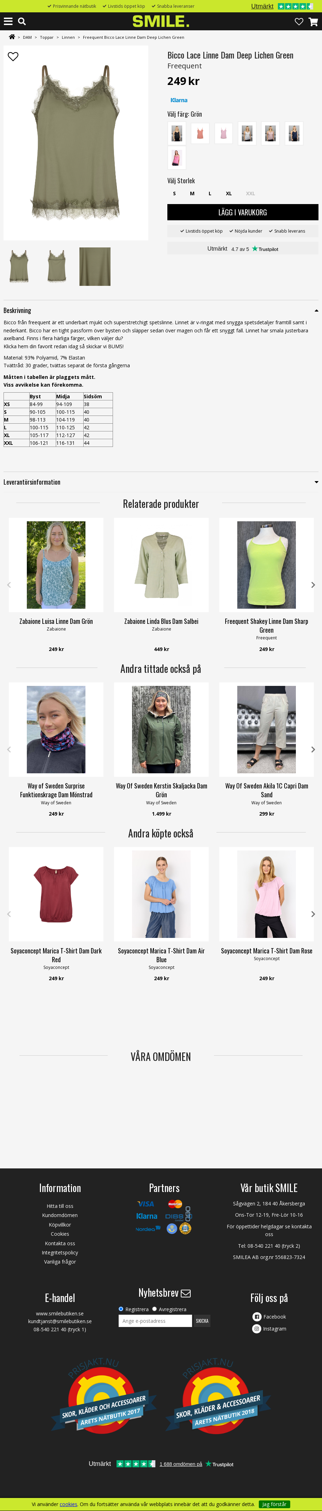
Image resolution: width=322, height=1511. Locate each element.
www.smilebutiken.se (60, 1313)
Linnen (68, 37)
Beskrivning (17, 310)
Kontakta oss (60, 1243)
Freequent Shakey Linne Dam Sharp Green (266, 625)
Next (313, 585)
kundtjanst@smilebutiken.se (60, 1321)
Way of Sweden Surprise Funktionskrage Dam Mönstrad (56, 790)
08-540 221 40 (264, 1245)
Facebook (274, 1316)
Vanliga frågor (60, 1261)
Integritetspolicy (60, 1252)
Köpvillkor (60, 1224)
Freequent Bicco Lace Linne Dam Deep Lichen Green (133, 37)
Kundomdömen (60, 1215)
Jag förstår (274, 1504)
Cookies (60, 1233)
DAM (27, 37)
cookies (68, 1504)
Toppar (47, 37)
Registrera (137, 1309)
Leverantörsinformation (32, 481)
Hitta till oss (60, 1206)
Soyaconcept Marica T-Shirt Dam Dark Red (56, 955)
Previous (8, 585)
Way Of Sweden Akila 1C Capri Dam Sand (266, 790)
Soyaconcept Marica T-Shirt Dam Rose (266, 950)
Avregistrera (172, 1309)
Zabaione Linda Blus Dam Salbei (161, 621)
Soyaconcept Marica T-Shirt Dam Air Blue (161, 955)
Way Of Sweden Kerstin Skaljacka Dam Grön (161, 790)
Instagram (274, 1328)
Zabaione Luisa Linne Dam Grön (56, 621)
